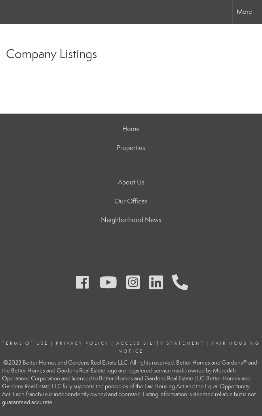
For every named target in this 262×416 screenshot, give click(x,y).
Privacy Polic (80, 343)
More (244, 12)
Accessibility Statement (160, 343)
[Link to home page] (10, 12)
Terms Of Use (25, 343)
